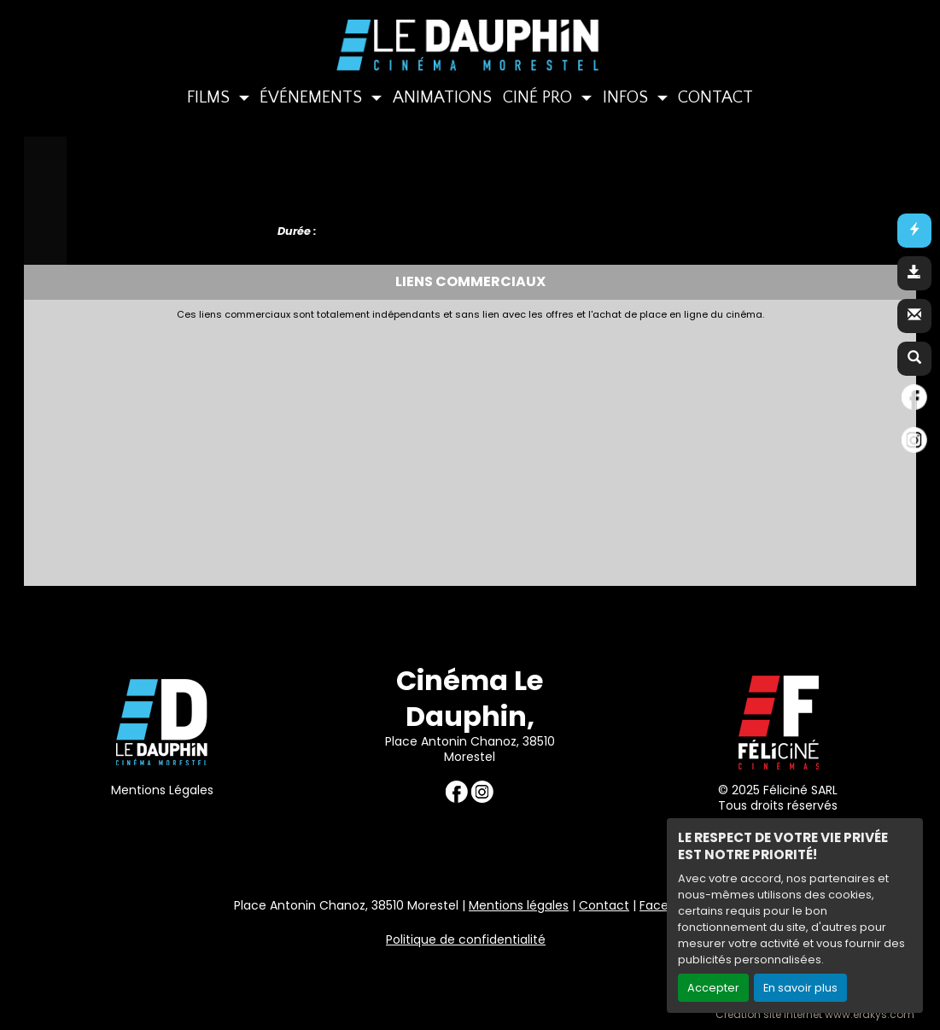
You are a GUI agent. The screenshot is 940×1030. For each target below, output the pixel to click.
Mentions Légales (162, 790)
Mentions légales (519, 905)
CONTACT (715, 97)
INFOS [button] (627, 97)
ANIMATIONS (442, 97)
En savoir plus (800, 987)
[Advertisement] (446, 448)
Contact (604, 905)
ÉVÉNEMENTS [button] (313, 97)
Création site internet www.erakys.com (814, 1014)
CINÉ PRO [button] (539, 97)
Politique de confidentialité (466, 939)
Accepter (713, 987)
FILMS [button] (210, 97)
